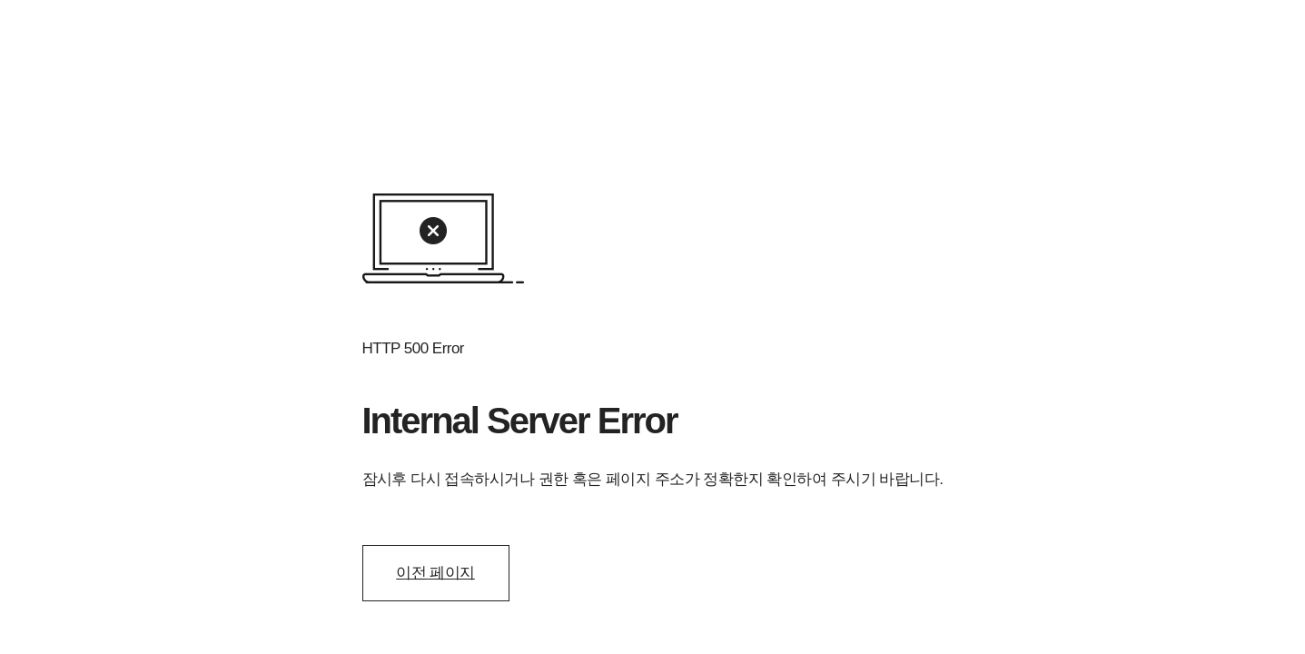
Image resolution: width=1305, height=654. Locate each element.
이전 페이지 (435, 572)
